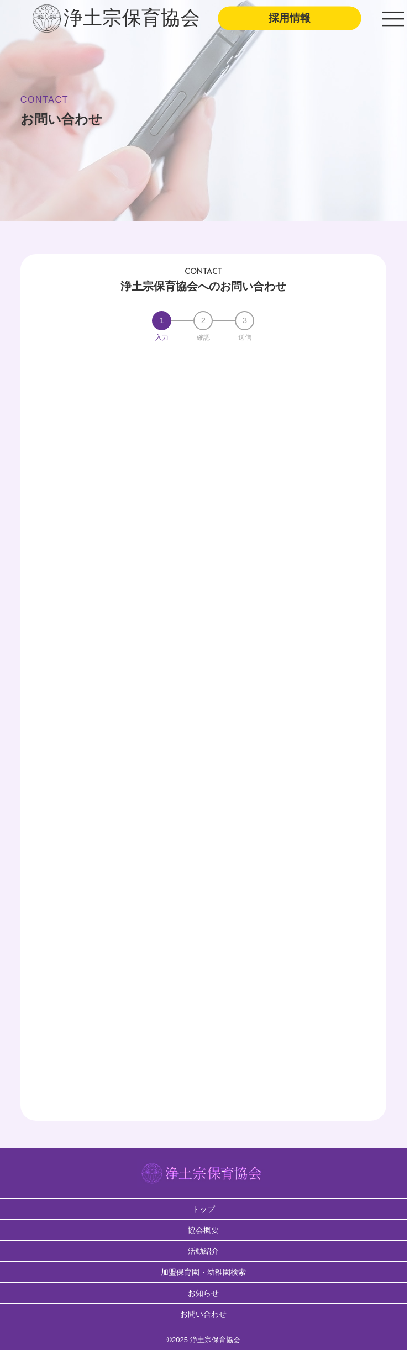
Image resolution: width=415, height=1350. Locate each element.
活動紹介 (203, 1251)
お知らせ (203, 1293)
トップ (203, 1209)
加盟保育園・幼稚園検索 (203, 1272)
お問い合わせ (203, 1314)
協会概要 (203, 1230)
